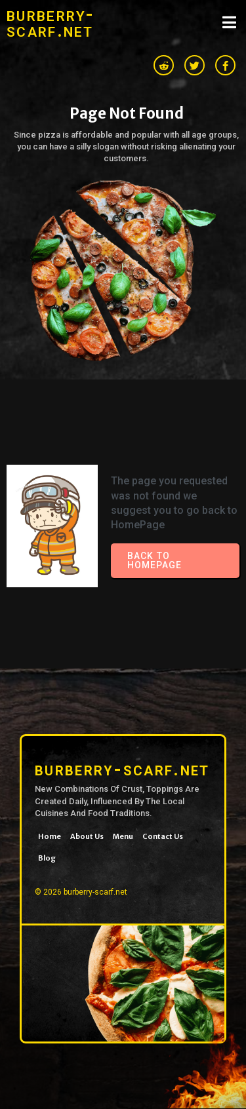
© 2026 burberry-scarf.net (81, 892)
